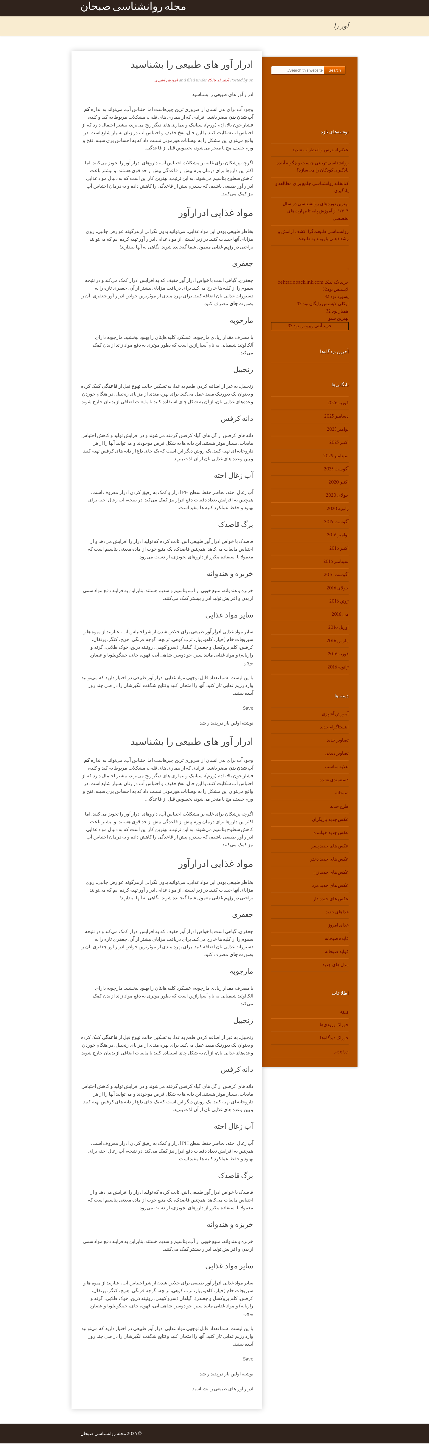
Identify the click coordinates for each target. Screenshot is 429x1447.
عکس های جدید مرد (330, 889)
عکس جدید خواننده (331, 836)
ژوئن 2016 (339, 605)
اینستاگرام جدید (334, 730)
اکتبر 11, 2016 (218, 83)
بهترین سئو (338, 322)
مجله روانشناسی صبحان (133, 9)
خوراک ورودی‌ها (334, 1028)
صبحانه (342, 797)
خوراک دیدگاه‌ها (334, 1041)
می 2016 (340, 618)
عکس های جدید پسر (330, 850)
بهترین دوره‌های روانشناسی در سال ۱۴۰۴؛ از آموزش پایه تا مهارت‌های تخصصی (316, 215)
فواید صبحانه (337, 955)
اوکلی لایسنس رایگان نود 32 (323, 308)
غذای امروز (338, 929)
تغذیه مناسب (337, 770)
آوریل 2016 (338, 631)
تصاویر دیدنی (337, 757)
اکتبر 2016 (339, 552)
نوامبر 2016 (338, 539)
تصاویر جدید (338, 744)
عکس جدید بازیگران (330, 823)
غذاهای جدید (337, 915)
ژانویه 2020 (338, 512)
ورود (344, 1015)
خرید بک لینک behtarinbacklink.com (313, 286)
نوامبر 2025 (338, 433)
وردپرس (341, 1055)
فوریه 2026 (338, 407)
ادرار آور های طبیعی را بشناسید (192, 68)
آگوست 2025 (336, 472)
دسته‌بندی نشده (334, 783)
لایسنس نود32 (336, 293)
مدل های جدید (335, 968)
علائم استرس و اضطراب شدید (320, 153)
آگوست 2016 (336, 578)
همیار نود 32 (337, 315)
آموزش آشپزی (166, 83)
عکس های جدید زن (331, 876)
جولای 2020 (337, 499)
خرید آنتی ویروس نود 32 (310, 330)
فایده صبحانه (337, 942)
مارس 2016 (338, 644)
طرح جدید (339, 810)
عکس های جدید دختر (329, 863)
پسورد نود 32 (337, 300)
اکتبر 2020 (339, 486)
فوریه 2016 (338, 657)
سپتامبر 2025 (336, 459)
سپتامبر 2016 (336, 565)
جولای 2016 (338, 591)
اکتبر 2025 (339, 446)
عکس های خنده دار (331, 902)
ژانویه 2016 (338, 671)
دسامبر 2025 (336, 420)
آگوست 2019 (336, 525)
